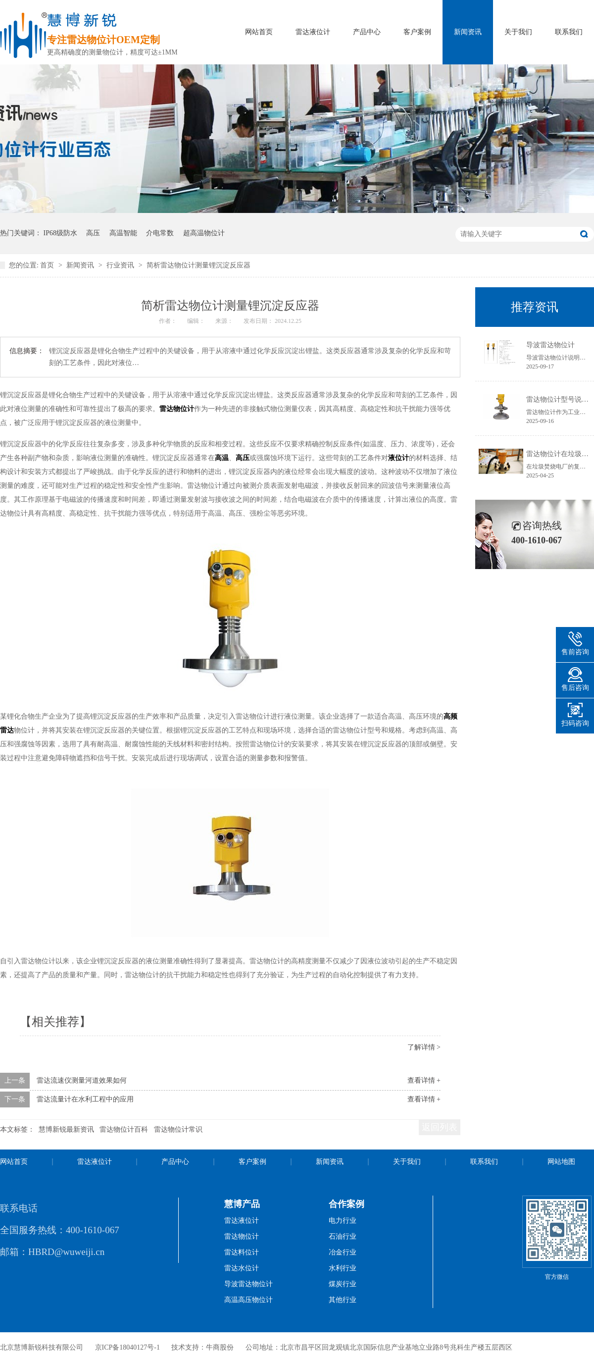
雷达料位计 (241, 1252)
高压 (93, 233)
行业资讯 (121, 265)
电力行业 (342, 1220)
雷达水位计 (241, 1268)
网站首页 (259, 32)
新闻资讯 (468, 32)
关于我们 (518, 32)
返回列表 (439, 1127)
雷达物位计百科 (123, 1129)
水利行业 (342, 1268)
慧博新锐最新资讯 (66, 1129)
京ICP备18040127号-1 (127, 1347)
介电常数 (160, 233)
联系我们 (569, 32)
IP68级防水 (60, 233)
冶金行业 (342, 1252)
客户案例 (417, 32)
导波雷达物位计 (550, 345)
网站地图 (561, 1161)
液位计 (398, 458)
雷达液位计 (313, 32)
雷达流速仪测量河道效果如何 (82, 1080)
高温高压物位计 (248, 1300)
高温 (222, 458)
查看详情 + (424, 1080)
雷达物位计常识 (178, 1129)
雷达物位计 (176, 409)
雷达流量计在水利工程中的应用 (85, 1099)
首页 (48, 265)
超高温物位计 (204, 233)
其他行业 (342, 1300)
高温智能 (123, 233)
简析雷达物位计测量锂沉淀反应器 (198, 265)
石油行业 (342, 1236)
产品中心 (367, 32)
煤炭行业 (342, 1284)
